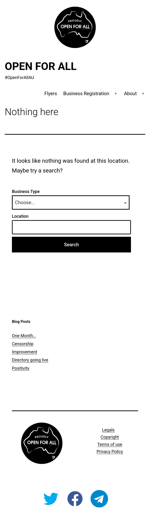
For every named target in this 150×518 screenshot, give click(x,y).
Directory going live (30, 359)
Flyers (50, 93)
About (130, 93)
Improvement (24, 351)
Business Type (26, 191)
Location (20, 216)
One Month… (24, 335)
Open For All (41, 66)
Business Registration (86, 93)
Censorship (23, 343)
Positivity (20, 368)
